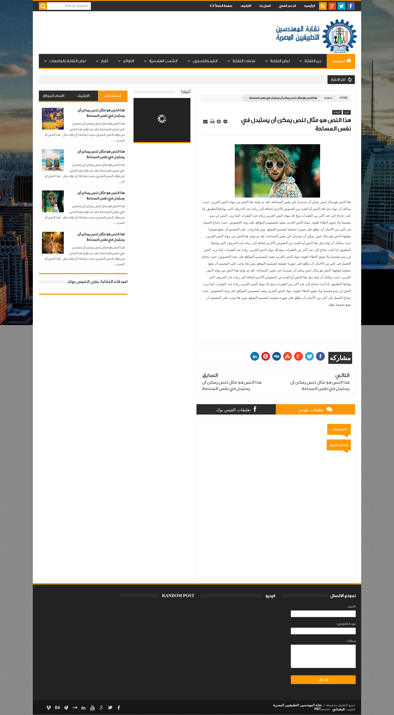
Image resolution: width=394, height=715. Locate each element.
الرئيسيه (309, 6)
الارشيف (246, 6)
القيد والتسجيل (205, 61)
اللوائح (128, 61)
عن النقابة (313, 61)
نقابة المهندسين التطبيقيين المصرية (297, 705)
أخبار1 (185, 91)
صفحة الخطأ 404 (221, 6)
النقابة (328, 98)
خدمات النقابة (244, 61)
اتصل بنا (265, 6)
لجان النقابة (279, 61)
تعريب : (343, 709)
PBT (317, 709)
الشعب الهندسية (163, 61)
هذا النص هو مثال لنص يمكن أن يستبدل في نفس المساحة (100, 113)
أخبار (104, 61)
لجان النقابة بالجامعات (67, 61)
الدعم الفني (287, 6)
